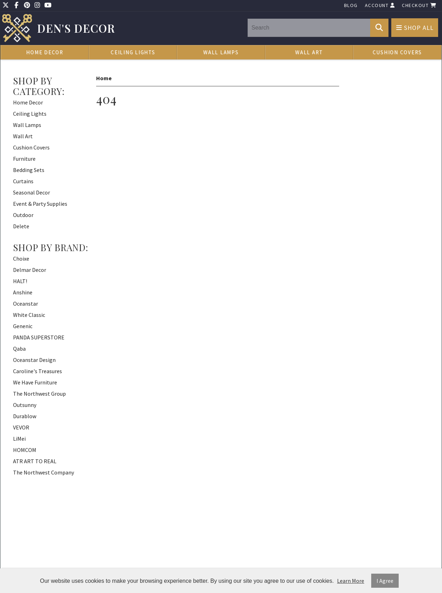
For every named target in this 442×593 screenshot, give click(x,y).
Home (104, 78)
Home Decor (44, 52)
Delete (21, 226)
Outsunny (24, 404)
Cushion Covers (397, 52)
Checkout (419, 5)
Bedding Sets (28, 169)
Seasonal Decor (31, 192)
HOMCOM (24, 449)
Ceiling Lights (133, 52)
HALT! (20, 281)
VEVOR (21, 427)
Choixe (21, 258)
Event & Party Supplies (40, 203)
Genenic (22, 326)
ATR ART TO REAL (34, 461)
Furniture (24, 158)
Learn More (350, 580)
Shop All (415, 28)
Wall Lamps (221, 52)
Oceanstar (25, 303)
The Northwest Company (43, 472)
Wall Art (309, 52)
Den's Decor (76, 28)
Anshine (22, 292)
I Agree (384, 580)
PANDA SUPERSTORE (38, 337)
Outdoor (23, 214)
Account (380, 5)
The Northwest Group (39, 393)
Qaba (19, 348)
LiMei (19, 438)
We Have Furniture (35, 382)
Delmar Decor (29, 269)
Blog (351, 5)
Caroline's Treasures (37, 371)
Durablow (24, 416)
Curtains (23, 181)
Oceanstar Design (34, 359)
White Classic (29, 314)
